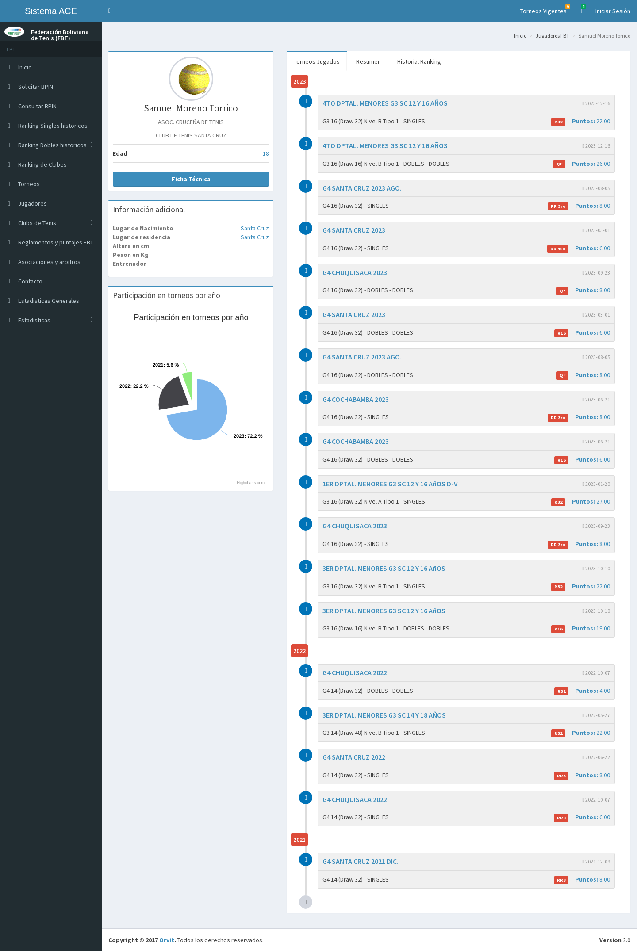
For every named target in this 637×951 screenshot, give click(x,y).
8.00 (579, 206)
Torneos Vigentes (545, 9)
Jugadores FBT (552, 35)
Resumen (368, 61)
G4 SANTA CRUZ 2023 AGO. (362, 187)
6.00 (578, 248)
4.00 (582, 691)
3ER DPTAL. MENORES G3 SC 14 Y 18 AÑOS (384, 714)
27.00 (580, 501)
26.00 (581, 164)
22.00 (580, 121)
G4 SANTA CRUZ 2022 (353, 756)
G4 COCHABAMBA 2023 (355, 399)
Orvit (166, 940)
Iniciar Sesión (612, 11)
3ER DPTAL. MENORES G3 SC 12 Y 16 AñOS (383, 568)
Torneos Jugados (317, 61)
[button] (109, 11)
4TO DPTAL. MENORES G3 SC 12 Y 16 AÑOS (385, 103)
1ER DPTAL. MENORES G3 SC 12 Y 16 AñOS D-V (390, 483)
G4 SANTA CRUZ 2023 (353, 229)
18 (266, 153)
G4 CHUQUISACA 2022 (354, 672)
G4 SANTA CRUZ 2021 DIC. (360, 861)
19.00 (580, 628)
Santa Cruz (255, 228)
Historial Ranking (419, 61)
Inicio (520, 35)
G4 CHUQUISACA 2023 (354, 272)
